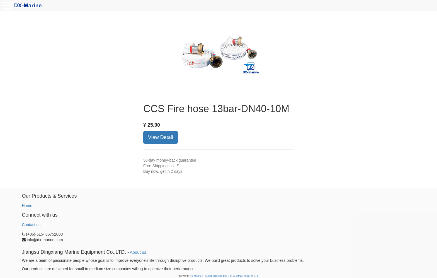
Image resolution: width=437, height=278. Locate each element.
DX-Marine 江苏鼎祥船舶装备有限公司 (211, 276)
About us (138, 252)
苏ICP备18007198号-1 (245, 276)
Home (27, 205)
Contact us (31, 224)
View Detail (160, 137)
